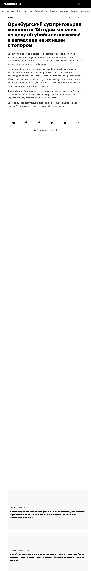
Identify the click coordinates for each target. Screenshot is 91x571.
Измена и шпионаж (24, 10)
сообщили (18, 64)
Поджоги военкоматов (59, 10)
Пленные (74, 10)
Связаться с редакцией (45, 138)
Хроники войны (8, 10)
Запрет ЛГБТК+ (41, 10)
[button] (85, 4)
